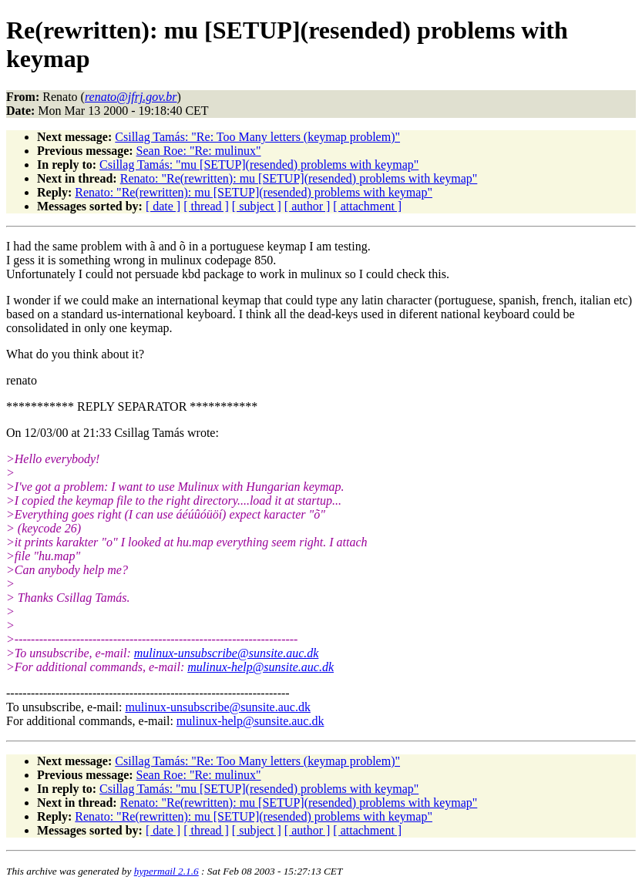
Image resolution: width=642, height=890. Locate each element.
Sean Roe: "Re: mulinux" (198, 150)
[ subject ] (256, 206)
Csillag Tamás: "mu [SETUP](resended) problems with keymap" (258, 164)
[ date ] (163, 206)
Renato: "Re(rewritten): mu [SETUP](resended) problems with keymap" (299, 178)
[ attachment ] (367, 206)
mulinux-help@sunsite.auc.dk (260, 666)
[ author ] (307, 206)
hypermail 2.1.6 (166, 871)
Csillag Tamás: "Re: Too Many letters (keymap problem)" (257, 136)
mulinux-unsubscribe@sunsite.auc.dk (226, 653)
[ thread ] (206, 206)
